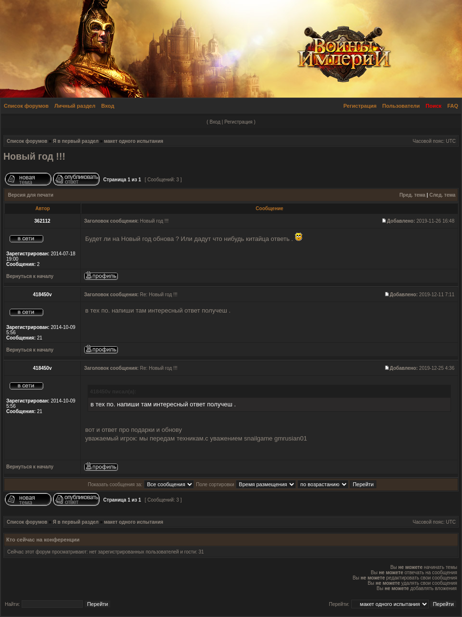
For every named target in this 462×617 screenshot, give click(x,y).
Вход (107, 106)
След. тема (442, 195)
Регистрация (360, 106)
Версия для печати (30, 195)
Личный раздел (74, 106)
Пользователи (401, 106)
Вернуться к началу (29, 276)
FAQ (452, 106)
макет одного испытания (133, 141)
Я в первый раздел (76, 141)
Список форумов (26, 106)
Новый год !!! (34, 156)
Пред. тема (412, 195)
